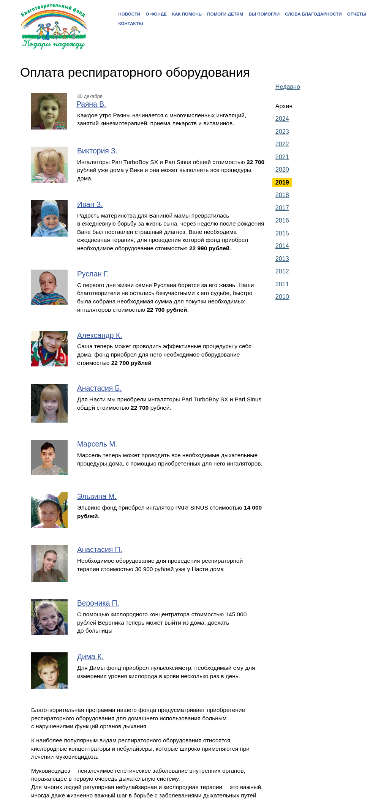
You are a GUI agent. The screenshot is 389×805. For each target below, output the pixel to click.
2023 (282, 131)
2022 (282, 143)
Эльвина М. (97, 496)
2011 (282, 284)
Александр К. (99, 335)
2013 (282, 258)
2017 (282, 207)
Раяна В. (91, 104)
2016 (282, 220)
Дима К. (90, 657)
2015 (282, 233)
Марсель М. (97, 444)
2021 (282, 156)
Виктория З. (97, 151)
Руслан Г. (93, 274)
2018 (282, 194)
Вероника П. (98, 603)
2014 (282, 245)
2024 (282, 118)
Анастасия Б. (99, 388)
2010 (282, 296)
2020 (282, 169)
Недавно (287, 86)
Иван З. (90, 204)
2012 (282, 271)
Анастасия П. (99, 550)
